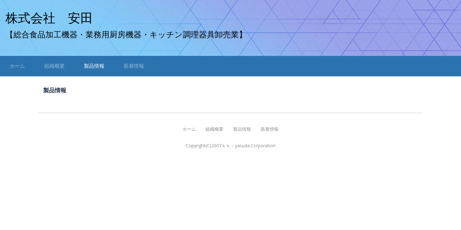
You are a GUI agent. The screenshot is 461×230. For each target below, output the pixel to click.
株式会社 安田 (49, 18)
